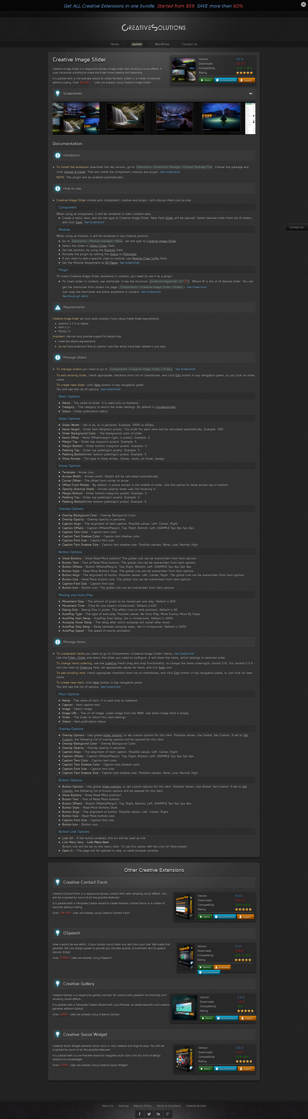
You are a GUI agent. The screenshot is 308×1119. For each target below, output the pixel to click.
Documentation (226, 80)
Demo (206, 80)
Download (222, 967)
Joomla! (137, 44)
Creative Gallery (78, 983)
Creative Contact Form (85, 882)
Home (115, 44)
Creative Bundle (196, 1105)
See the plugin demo (75, 296)
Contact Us (189, 44)
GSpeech (71, 933)
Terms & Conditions (169, 1105)
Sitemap (123, 1105)
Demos (204, 967)
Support (246, 80)
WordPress (162, 44)
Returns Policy (143, 1105)
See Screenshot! (170, 172)
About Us (107, 1105)
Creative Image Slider (79, 60)
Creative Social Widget (85, 1034)
